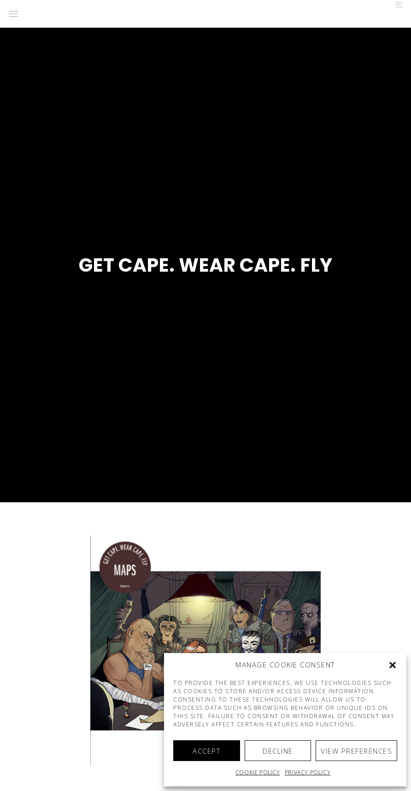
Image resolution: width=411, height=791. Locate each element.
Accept (206, 750)
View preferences (356, 750)
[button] (392, 665)
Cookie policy (257, 772)
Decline (278, 750)
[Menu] (396, 4)
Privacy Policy (307, 772)
